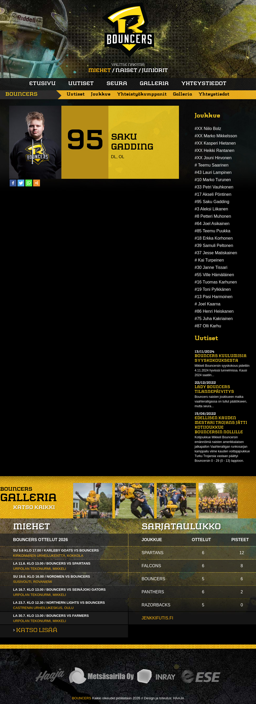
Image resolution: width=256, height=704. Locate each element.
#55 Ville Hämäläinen (214, 275)
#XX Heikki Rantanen (214, 150)
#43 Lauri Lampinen (213, 172)
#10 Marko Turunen (213, 180)
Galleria (154, 83)
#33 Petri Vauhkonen (214, 187)
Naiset (126, 70)
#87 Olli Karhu (208, 326)
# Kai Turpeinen (209, 260)
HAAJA (178, 698)
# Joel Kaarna (207, 304)
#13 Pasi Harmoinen (213, 296)
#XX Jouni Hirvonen (213, 158)
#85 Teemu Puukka (212, 231)
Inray (156, 676)
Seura (117, 83)
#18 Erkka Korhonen (214, 238)
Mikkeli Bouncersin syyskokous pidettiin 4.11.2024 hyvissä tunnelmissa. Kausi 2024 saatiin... (222, 370)
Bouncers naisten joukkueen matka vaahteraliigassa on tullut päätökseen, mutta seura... (221, 401)
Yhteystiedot (203, 83)
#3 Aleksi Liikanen (211, 209)
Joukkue (100, 94)
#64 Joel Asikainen (212, 223)
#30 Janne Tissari (211, 267)
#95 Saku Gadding (212, 201)
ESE (201, 676)
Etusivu (42, 83)
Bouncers (21, 94)
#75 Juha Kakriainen (214, 318)
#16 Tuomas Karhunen (216, 282)
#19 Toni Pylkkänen (213, 289)
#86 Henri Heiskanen (214, 311)
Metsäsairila (101, 676)
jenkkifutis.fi (157, 618)
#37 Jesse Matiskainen (216, 253)
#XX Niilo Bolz (208, 128)
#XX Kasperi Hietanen (215, 143)
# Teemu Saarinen (212, 165)
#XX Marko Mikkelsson (216, 136)
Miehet (99, 70)
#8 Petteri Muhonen (213, 216)
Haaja (49, 676)
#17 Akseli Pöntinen (213, 194)
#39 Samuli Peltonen (214, 245)
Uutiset (81, 83)
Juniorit (155, 70)
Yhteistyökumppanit (142, 94)
